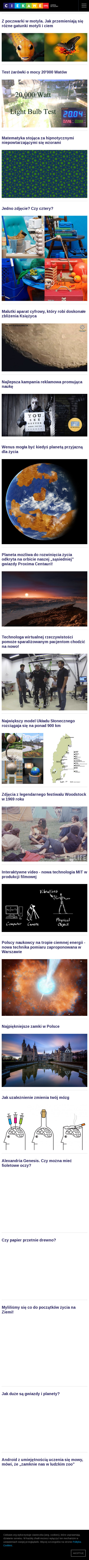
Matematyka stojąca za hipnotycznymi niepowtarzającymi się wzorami (38, 140)
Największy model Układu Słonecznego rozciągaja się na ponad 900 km (38, 723)
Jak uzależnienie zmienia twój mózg (35, 1097)
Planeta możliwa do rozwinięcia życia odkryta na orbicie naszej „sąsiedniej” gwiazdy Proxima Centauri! (38, 559)
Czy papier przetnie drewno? (29, 1240)
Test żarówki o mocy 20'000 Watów (34, 72)
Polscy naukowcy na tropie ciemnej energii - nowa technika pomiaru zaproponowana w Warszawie (43, 947)
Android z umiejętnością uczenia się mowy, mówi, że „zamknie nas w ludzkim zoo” (42, 1462)
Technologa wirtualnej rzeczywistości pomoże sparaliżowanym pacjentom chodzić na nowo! (43, 641)
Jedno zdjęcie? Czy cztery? (27, 208)
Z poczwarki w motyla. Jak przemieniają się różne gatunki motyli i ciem (42, 23)
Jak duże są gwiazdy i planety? (31, 1394)
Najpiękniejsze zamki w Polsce (31, 1026)
